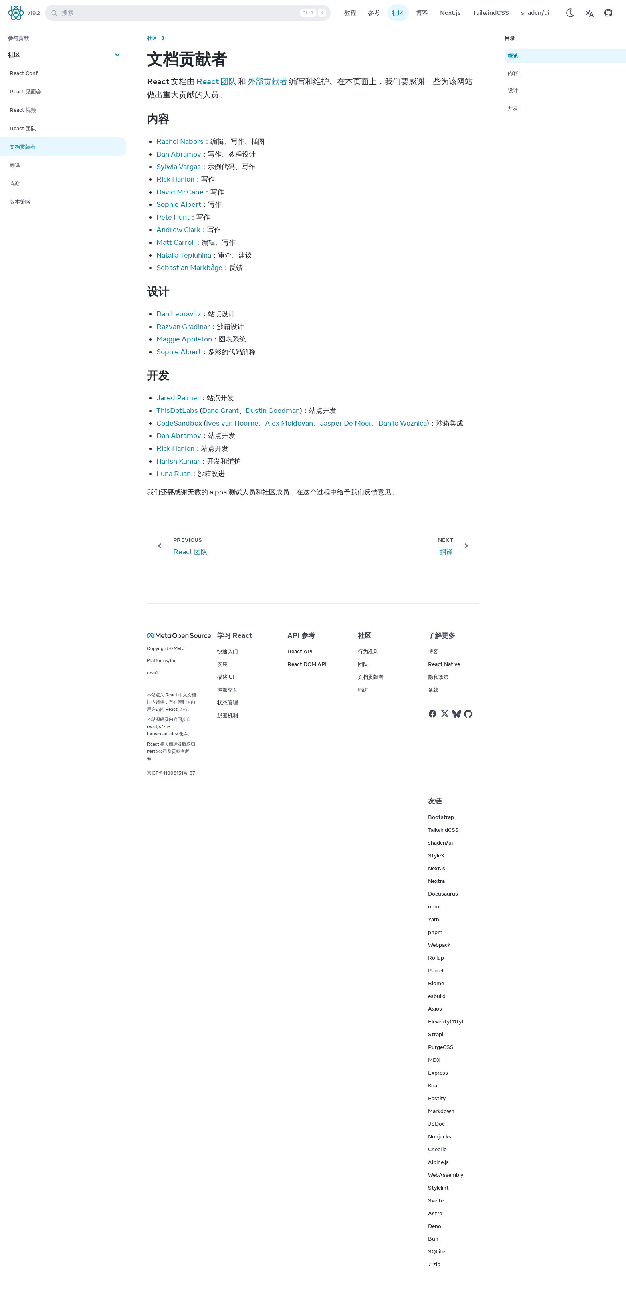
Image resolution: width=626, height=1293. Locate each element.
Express (438, 1072)
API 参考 (301, 635)
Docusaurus (443, 893)
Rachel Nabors (180, 141)
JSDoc (436, 1123)
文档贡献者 (371, 677)
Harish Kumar (178, 461)
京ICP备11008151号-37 (171, 773)
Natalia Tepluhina (183, 255)
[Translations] (589, 12)
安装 (222, 664)
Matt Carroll (175, 242)
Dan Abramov (178, 154)
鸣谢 (363, 689)
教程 (350, 12)
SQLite (436, 1251)
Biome (436, 983)
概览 (513, 55)
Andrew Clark (178, 229)
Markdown (441, 1111)
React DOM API (307, 664)
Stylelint (438, 1187)
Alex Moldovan (289, 423)
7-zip (434, 1264)
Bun (433, 1238)
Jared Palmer (178, 397)
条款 (433, 689)
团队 (363, 664)
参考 (374, 12)
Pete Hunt (173, 217)
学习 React (234, 635)
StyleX (436, 855)
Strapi (435, 1034)
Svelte (436, 1200)
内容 (513, 73)
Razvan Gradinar (183, 326)
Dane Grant (220, 410)
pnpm (435, 932)
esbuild (437, 996)
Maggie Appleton (184, 339)
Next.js (450, 12)
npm (433, 906)
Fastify (437, 1098)
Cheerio (437, 1149)
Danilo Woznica (402, 423)
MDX (434, 1060)
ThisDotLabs (177, 410)
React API (300, 651)
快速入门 (227, 651)
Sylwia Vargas (178, 166)
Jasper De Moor (346, 423)
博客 (422, 12)
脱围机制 (227, 715)
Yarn (433, 919)
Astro (435, 1213)
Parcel (435, 970)
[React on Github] (469, 714)
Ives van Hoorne (232, 423)
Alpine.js (438, 1162)
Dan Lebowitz (178, 313)
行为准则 (368, 651)
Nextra (436, 881)
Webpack (439, 945)
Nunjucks (439, 1136)
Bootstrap (441, 817)
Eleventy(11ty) (446, 1021)
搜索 (189, 13)
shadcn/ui (535, 12)
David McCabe (180, 192)
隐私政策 (438, 677)
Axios (435, 1008)
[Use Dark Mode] (570, 12)
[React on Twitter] (444, 713)
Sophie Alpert (178, 204)
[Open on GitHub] (608, 12)
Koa (432, 1085)
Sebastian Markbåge (189, 267)
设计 (513, 90)
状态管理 (227, 702)
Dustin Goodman (273, 410)
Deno (434, 1226)
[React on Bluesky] (456, 714)
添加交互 (227, 689)
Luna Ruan (173, 473)
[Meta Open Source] (172, 635)
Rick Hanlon (175, 179)
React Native (444, 664)
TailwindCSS (491, 12)
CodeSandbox (179, 423)
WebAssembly (445, 1175)
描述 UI (225, 677)
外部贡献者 (267, 81)
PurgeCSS (441, 1047)
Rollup (436, 957)
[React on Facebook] (432, 713)
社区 (398, 12)
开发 (513, 108)
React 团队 (216, 81)
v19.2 (33, 13)
